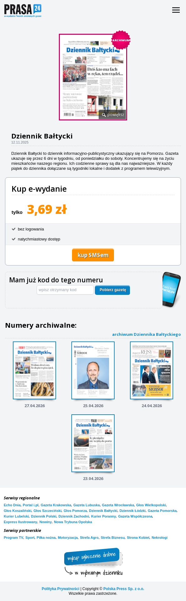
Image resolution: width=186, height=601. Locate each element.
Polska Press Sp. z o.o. (123, 589)
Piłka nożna (46, 537)
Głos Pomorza (75, 511)
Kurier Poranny (103, 516)
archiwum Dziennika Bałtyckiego (146, 334)
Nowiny (45, 522)
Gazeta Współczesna (135, 516)
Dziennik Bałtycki (103, 511)
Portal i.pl (31, 505)
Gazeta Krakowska (56, 505)
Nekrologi (160, 537)
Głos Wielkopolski (151, 505)
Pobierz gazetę (113, 290)
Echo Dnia (12, 505)
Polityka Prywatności (60, 589)
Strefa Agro (89, 537)
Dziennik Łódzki (133, 511)
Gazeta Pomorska (162, 511)
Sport (29, 537)
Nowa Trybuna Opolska (73, 522)
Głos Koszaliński (17, 511)
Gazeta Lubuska (86, 505)
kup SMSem (93, 255)
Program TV (13, 537)
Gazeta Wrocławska (118, 505)
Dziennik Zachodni (74, 516)
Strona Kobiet (138, 537)
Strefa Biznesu (113, 537)
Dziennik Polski (43, 516)
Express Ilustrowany (20, 522)
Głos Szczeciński (47, 511)
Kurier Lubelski (16, 516)
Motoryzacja (68, 537)
